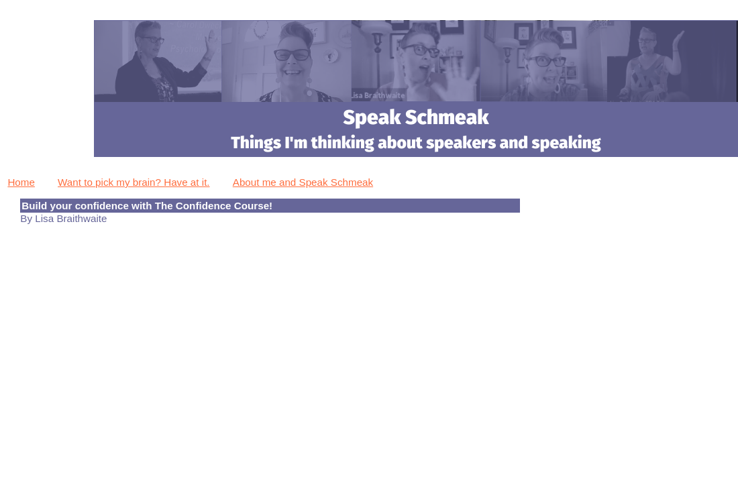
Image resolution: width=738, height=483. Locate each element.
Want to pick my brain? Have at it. (134, 182)
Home (21, 182)
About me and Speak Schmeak (303, 182)
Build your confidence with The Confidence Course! (146, 205)
